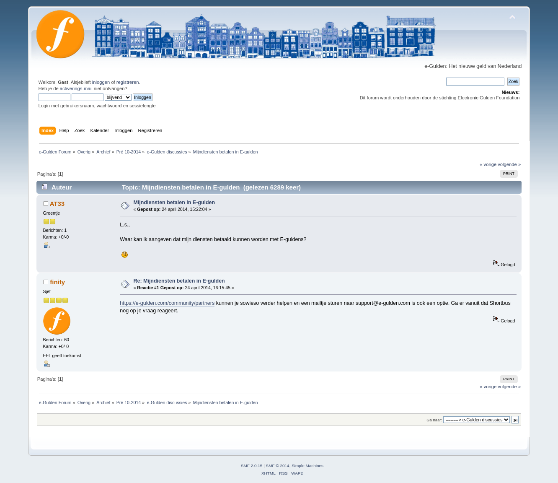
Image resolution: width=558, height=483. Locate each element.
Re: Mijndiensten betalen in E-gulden (179, 281)
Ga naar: (434, 420)
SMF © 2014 (277, 465)
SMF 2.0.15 (252, 465)
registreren (127, 82)
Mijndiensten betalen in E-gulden (174, 202)
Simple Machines (307, 465)
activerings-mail (76, 88)
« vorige (488, 164)
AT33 (57, 203)
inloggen (101, 82)
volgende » (509, 164)
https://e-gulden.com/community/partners (167, 303)
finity (57, 282)
